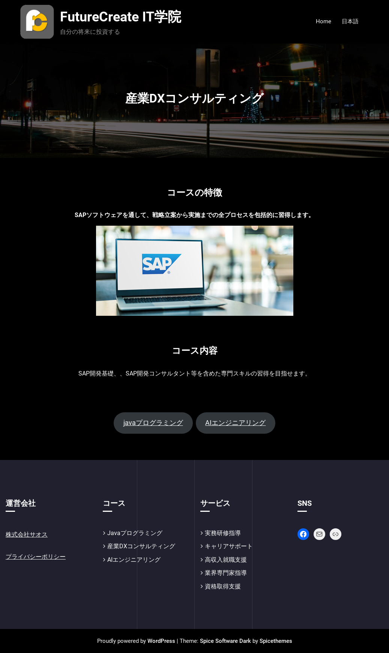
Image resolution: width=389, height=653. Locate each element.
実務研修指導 (223, 533)
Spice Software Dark (225, 641)
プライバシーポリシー (36, 556)
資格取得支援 (223, 586)
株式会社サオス (27, 534)
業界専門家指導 (226, 572)
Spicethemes (276, 641)
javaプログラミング (153, 423)
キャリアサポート (229, 546)
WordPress (161, 641)
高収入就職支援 (226, 559)
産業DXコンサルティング (141, 546)
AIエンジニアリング (235, 423)
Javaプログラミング (134, 533)
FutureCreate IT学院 (120, 17)
